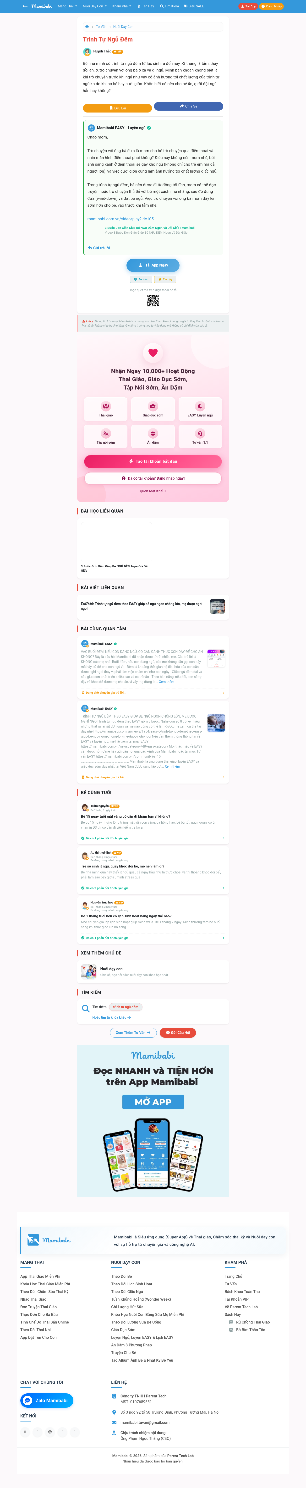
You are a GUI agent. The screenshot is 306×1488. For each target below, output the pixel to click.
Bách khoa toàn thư (242, 1291)
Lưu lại (117, 108)
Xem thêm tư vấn (133, 1033)
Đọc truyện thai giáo (38, 1307)
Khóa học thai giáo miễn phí (45, 1284)
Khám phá (120, 6)
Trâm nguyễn (105, 806)
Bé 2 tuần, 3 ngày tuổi (103, 810)
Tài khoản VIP (237, 1299)
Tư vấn (101, 27)
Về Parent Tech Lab (241, 1307)
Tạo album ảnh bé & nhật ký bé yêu (142, 1360)
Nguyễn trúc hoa (107, 902)
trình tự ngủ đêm (125, 1007)
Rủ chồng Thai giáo (249, 1322)
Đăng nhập (271, 6)
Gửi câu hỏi (178, 1033)
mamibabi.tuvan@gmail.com (144, 1422)
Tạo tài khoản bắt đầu (153, 461)
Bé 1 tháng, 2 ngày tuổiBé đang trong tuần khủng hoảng (110, 908)
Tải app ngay (153, 265)
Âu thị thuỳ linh (106, 852)
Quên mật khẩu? (153, 491)
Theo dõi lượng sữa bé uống (136, 1322)
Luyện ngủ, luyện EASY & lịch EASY (142, 1337)
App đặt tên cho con (38, 1337)
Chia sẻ (188, 106)
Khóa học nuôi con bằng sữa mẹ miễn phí (147, 1314)
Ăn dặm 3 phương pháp (131, 1345)
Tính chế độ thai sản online (44, 1322)
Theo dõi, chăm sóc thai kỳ (44, 1291)
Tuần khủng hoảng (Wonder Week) (141, 1299)
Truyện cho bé (123, 1352)
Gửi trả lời (98, 248)
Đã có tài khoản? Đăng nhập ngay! (153, 478)
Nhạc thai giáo (33, 1299)
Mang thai (66, 6)
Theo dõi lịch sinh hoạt (131, 1284)
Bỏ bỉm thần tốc (247, 1330)
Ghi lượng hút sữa (127, 1307)
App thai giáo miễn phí (40, 1276)
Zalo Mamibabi (45, 1400)
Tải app (248, 6)
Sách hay (233, 1314)
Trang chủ (233, 1276)
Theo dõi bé (121, 1276)
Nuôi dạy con (93, 6)
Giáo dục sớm (123, 1330)
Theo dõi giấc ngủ (127, 1291)
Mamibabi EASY (104, 644)
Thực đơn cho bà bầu (39, 1314)
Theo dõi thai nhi (35, 1330)
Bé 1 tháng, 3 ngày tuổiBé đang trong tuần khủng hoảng (110, 859)
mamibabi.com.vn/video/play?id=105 (120, 218)
